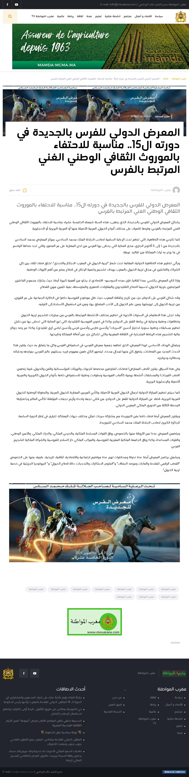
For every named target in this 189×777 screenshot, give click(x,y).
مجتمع (128, 16)
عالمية (60, 16)
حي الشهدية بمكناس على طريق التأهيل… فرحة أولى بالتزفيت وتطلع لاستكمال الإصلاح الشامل (42, 711)
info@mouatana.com (22, 772)
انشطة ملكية (112, 16)
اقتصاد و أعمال (143, 16)
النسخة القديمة (113, 712)
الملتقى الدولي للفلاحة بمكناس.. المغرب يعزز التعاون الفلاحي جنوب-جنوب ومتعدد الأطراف (46, 742)
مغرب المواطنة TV (43, 16)
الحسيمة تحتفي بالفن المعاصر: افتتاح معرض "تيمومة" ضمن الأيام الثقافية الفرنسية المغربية (44, 723)
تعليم (98, 16)
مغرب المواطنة (179, 79)
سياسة (159, 16)
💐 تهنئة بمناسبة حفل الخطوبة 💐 (61, 732)
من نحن (117, 697)
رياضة (70, 16)
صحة (89, 16)
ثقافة (80, 16)
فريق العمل (115, 704)
